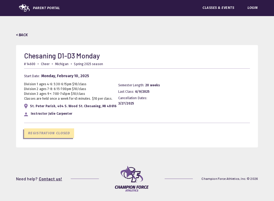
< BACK (22, 35)
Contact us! (50, 178)
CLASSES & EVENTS (218, 8)
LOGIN (253, 8)
